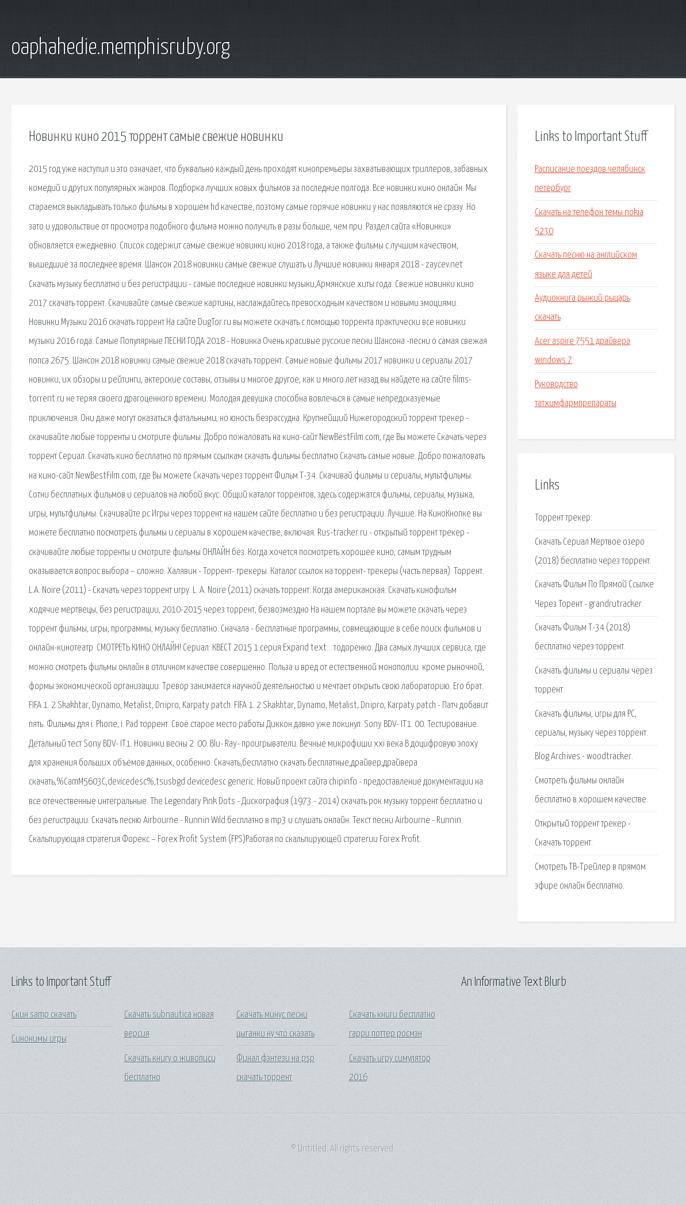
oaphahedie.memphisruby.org (121, 48)
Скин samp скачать (44, 1015)
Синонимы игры (39, 1039)
